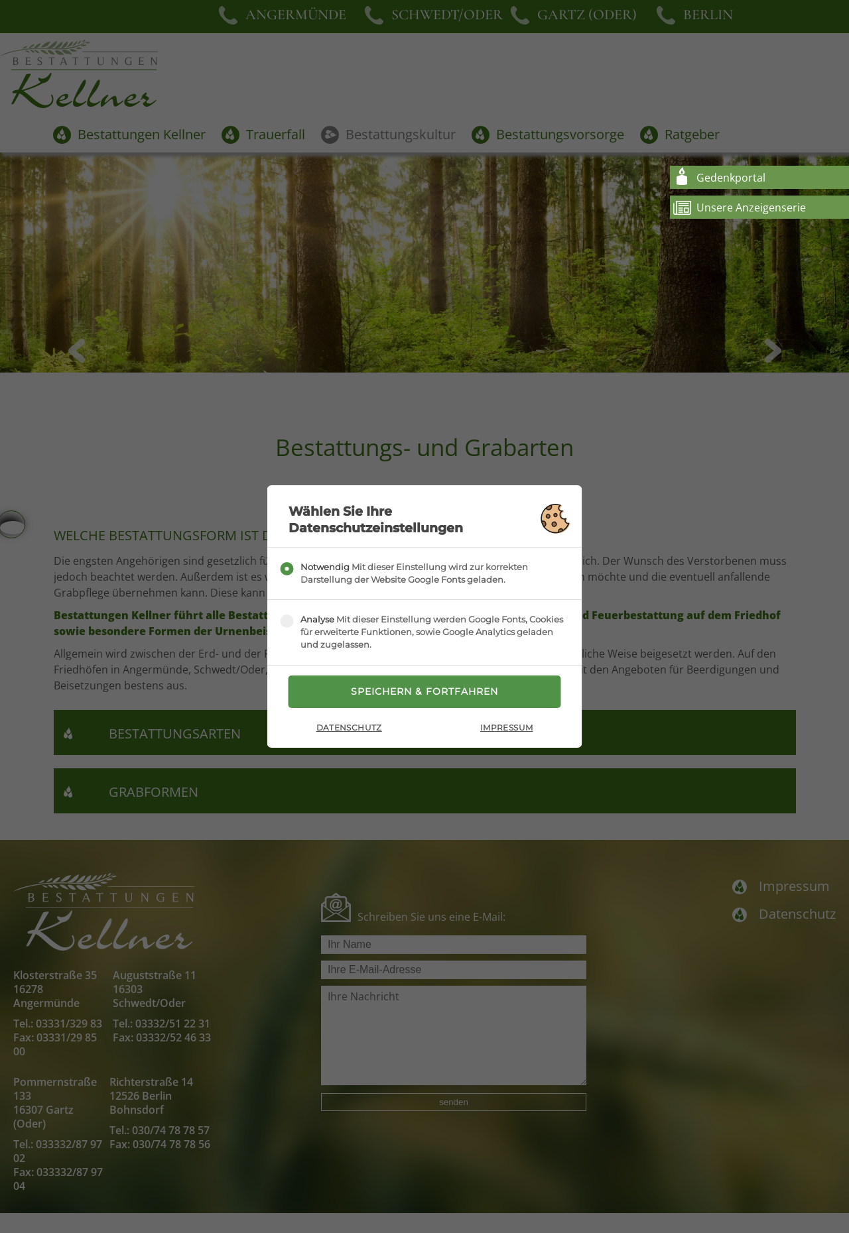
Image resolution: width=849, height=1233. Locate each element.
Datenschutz (349, 728)
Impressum (506, 728)
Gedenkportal (730, 177)
